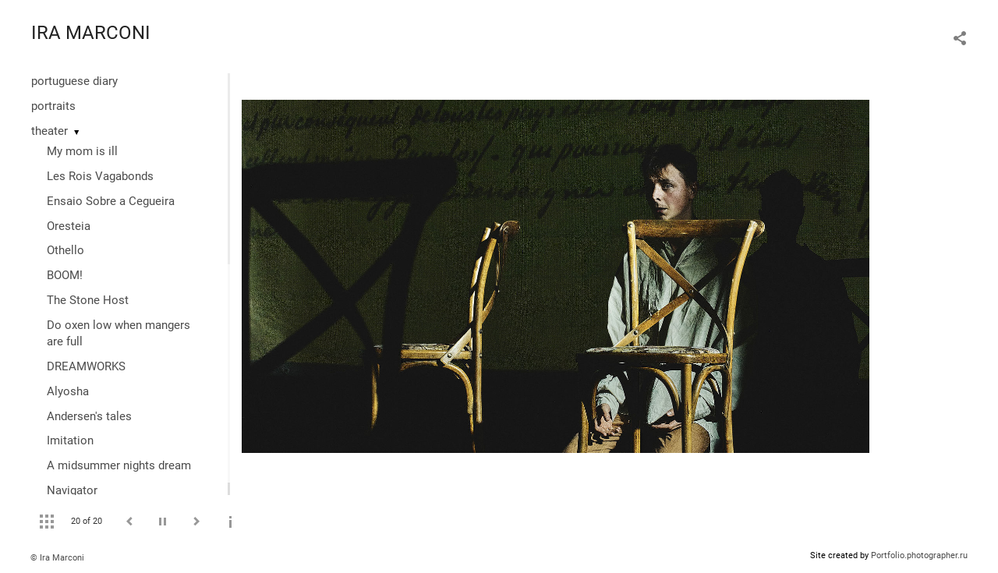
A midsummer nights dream (119, 465)
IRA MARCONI (90, 33)
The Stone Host (88, 300)
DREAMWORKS (86, 366)
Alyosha (68, 391)
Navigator (72, 490)
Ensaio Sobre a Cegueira (111, 201)
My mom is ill (82, 151)
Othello (65, 250)
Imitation (70, 440)
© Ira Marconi (57, 558)
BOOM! (65, 275)
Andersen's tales (89, 416)
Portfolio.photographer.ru (919, 555)
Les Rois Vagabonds (100, 176)
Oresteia (68, 226)
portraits (53, 106)
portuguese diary (74, 81)
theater (49, 131)
